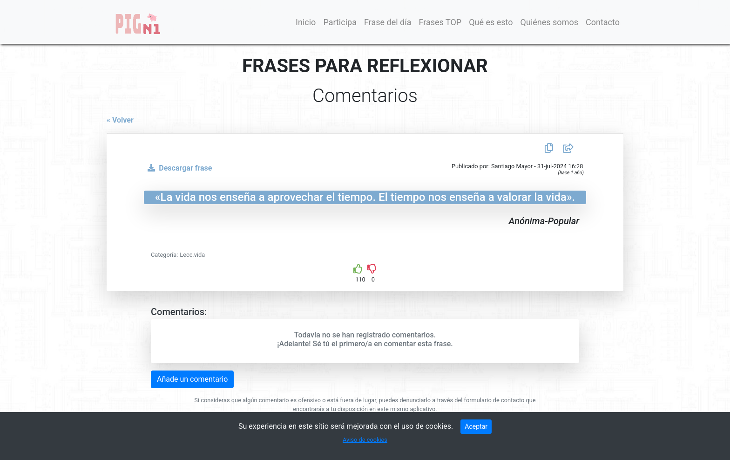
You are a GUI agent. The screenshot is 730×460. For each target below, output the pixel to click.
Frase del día (388, 22)
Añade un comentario (192, 379)
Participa (340, 22)
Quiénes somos (549, 22)
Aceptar (476, 426)
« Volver (120, 120)
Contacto (603, 22)
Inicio (306, 22)
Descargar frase (178, 168)
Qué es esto (491, 22)
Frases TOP (440, 22)
